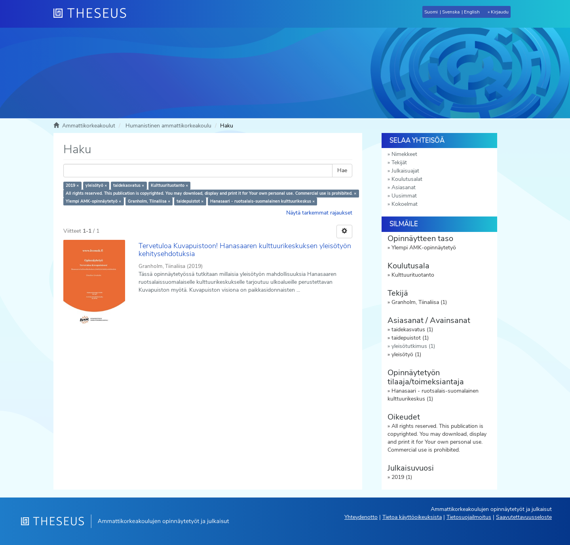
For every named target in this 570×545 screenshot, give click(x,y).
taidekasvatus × (128, 185)
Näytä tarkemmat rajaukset (319, 212)
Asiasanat (403, 187)
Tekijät (399, 162)
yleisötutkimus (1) (413, 346)
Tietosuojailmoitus (468, 517)
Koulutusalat (406, 179)
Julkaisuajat (405, 171)
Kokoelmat (404, 204)
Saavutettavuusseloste (524, 517)
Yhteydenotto (361, 517)
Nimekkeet (404, 154)
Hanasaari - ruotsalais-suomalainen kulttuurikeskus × (262, 201)
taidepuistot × (190, 201)
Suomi (431, 12)
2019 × (72, 185)
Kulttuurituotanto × (169, 185)
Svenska (451, 12)
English (472, 12)
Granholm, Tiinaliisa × (149, 201)
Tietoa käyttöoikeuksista (412, 517)
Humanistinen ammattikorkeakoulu (168, 125)
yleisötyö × (96, 185)
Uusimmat (404, 195)
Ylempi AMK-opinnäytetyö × (93, 201)
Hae (342, 170)
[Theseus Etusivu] (93, 14)
